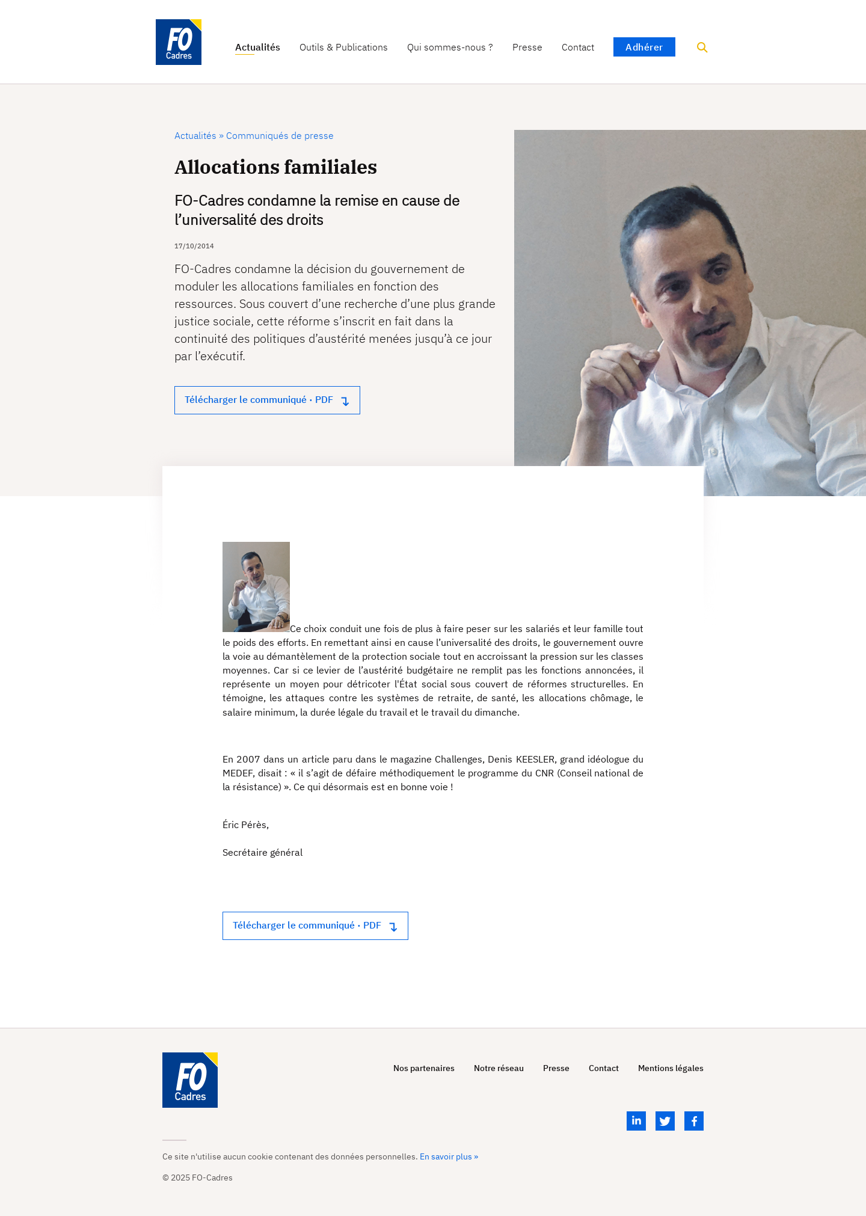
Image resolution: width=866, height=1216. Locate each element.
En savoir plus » (449, 1156)
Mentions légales (671, 1068)
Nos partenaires (424, 1068)
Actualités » (199, 135)
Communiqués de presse (279, 135)
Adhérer (644, 47)
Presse (527, 47)
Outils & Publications (343, 47)
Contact (578, 47)
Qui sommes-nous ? (450, 47)
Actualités (257, 47)
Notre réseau (499, 1068)
